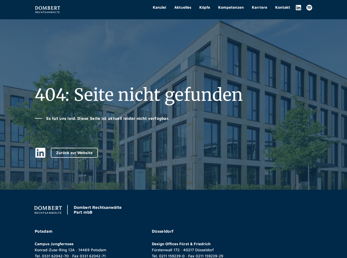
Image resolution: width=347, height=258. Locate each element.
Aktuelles (182, 7)
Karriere (259, 7)
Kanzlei (159, 7)
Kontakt (282, 7)
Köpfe (204, 7)
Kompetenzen (231, 7)
